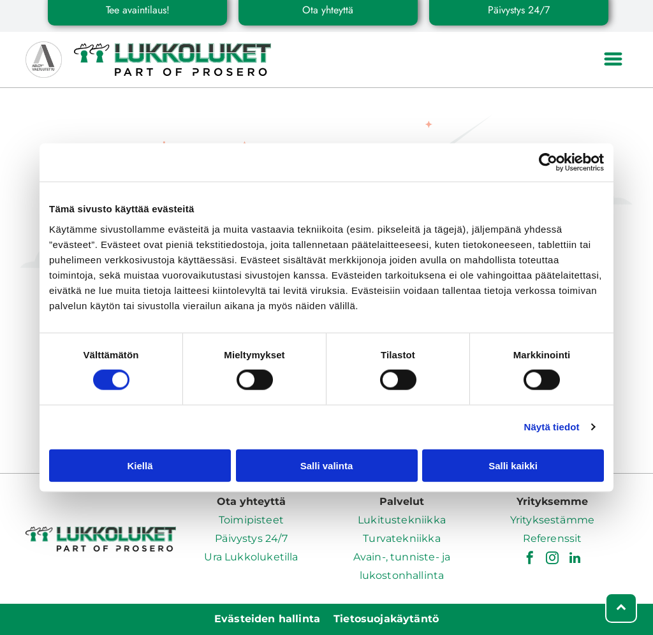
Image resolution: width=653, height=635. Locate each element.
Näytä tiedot (552, 426)
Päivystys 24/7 (251, 538)
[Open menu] (613, 60)
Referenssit (552, 538)
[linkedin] (574, 559)
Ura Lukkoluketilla (251, 557)
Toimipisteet (251, 520)
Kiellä (139, 465)
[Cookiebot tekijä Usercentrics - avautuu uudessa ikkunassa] (548, 162)
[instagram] (552, 559)
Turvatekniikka (401, 538)
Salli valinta (326, 465)
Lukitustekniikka (402, 520)
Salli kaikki (513, 465)
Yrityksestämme (552, 520)
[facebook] (529, 559)
